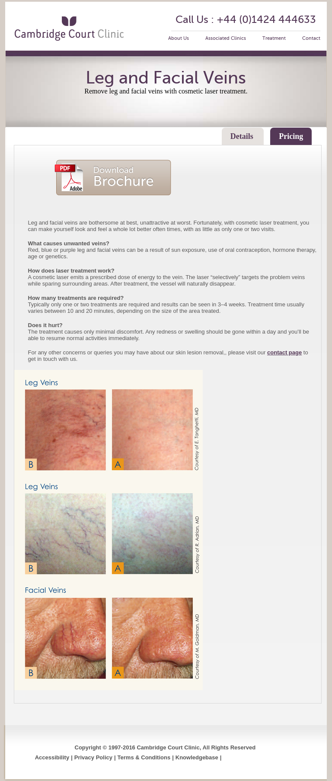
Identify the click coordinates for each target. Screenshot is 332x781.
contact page (284, 352)
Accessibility (52, 757)
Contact (311, 38)
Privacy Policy (93, 757)
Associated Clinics (225, 38)
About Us (178, 38)
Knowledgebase (197, 757)
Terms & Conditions (144, 757)
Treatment (274, 38)
